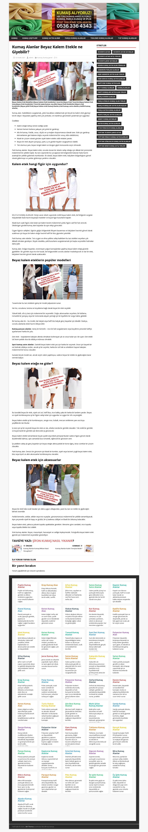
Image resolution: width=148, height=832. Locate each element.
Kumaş (14, 38)
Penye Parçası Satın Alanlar (109, 115)
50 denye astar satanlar (123, 52)
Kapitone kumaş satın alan (109, 83)
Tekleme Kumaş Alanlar (101, 38)
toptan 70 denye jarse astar (109, 133)
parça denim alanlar (106, 97)
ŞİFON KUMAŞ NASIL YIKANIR (53, 541)
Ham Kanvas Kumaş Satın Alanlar (111, 79)
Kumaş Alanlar (124, 88)
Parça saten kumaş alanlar (109, 110)
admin (31, 57)
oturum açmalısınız (37, 571)
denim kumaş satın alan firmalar (111, 65)
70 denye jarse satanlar (107, 61)
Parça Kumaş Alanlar (75, 38)
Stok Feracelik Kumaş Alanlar (110, 128)
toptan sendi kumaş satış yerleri (111, 146)
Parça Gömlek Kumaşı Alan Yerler (111, 101)
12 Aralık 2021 (20, 57)
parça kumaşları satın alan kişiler (112, 106)
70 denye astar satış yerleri (109, 56)
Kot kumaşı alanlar (106, 88)
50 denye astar (104, 52)
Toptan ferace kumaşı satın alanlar (113, 137)
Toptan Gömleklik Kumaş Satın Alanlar (114, 141)
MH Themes (30, 827)
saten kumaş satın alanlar (109, 124)
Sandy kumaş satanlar (107, 119)
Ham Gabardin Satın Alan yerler (111, 74)
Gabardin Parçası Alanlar (108, 70)
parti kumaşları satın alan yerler (112, 92)
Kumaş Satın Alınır (51, 38)
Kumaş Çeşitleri (29, 38)
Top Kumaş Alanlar (127, 38)
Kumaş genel (47, 57)
